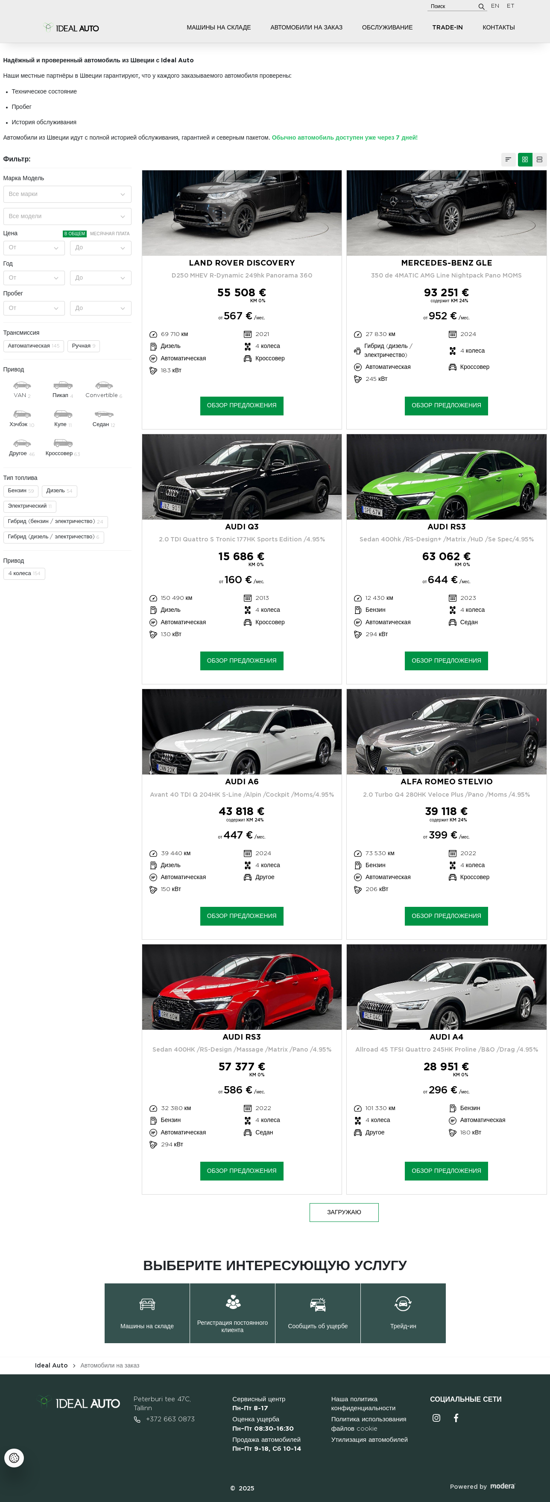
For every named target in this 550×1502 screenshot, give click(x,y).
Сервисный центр (258, 1404)
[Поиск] (481, 6)
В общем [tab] (74, 234)
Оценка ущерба (263, 1424)
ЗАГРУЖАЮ (344, 1213)
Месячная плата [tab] (109, 234)
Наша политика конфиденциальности (363, 1404)
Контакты (499, 28)
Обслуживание (387, 28)
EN (495, 6)
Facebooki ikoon (456, 1417)
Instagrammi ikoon (436, 1417)
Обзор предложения (242, 406)
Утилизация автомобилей (369, 1440)
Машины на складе (219, 28)
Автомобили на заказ (306, 28)
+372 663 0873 (164, 1419)
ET (511, 6)
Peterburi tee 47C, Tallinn (162, 1404)
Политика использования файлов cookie (369, 1424)
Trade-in (447, 28)
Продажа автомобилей (266, 1444)
